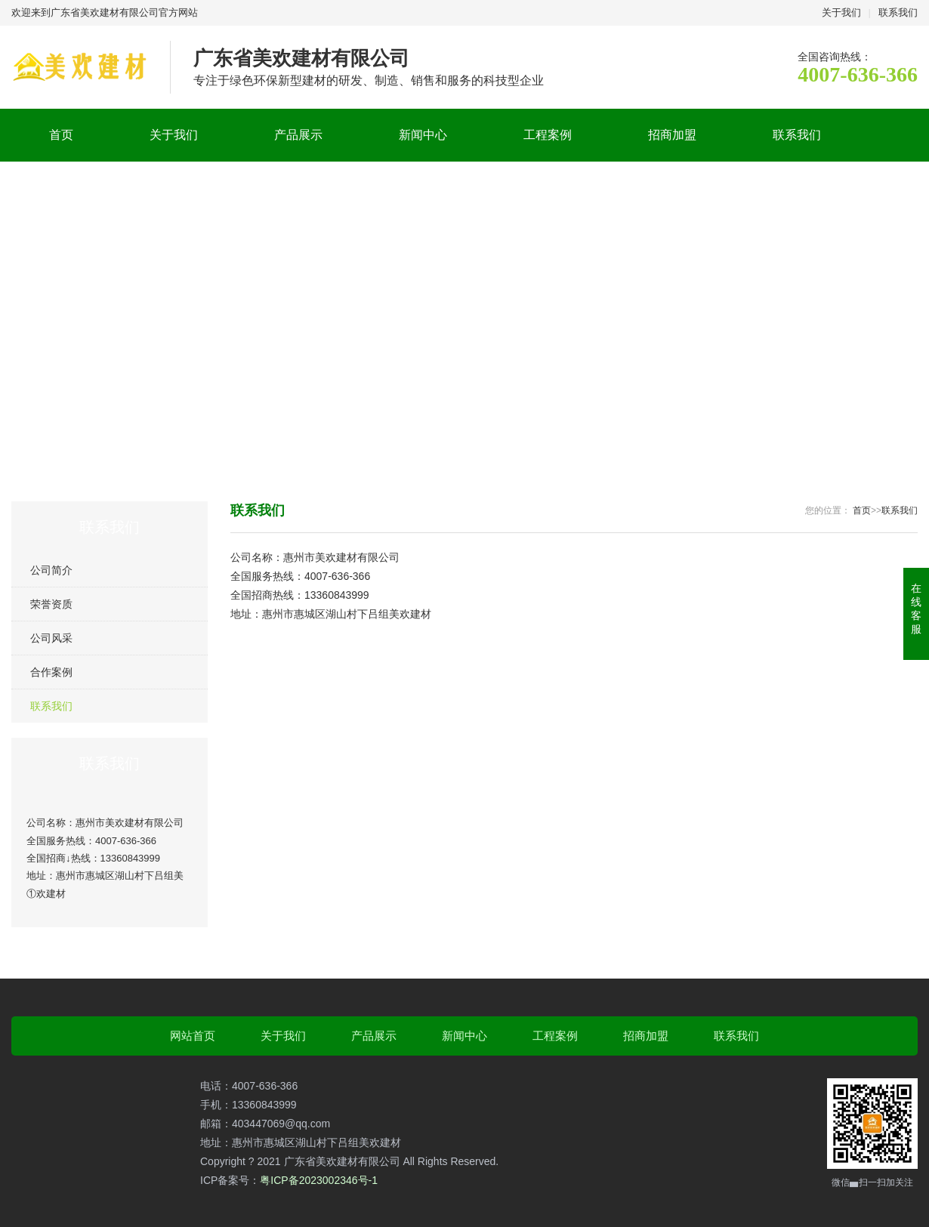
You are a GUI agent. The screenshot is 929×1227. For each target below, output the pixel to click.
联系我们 (898, 12)
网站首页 (192, 1035)
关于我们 (841, 12)
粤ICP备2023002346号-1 (319, 1180)
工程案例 (547, 134)
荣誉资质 (51, 604)
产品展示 (298, 134)
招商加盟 (672, 134)
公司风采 (51, 638)
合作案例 (51, 672)
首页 (61, 134)
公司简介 (51, 570)
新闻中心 (423, 134)
